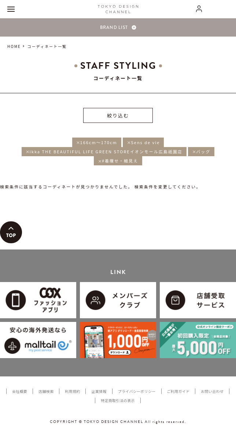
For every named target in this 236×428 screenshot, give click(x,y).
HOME (14, 46)
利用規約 (72, 391)
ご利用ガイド (178, 391)
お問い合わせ (212, 391)
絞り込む (118, 115)
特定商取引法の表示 (118, 400)
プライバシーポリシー (137, 391)
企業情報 (98, 391)
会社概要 (19, 391)
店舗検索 (46, 391)
